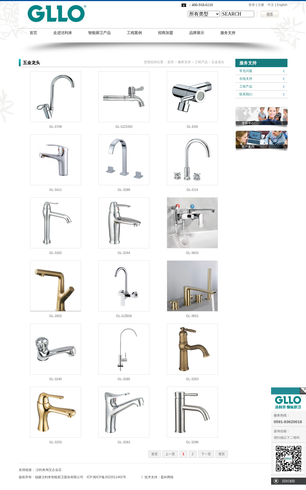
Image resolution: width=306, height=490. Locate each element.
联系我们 (245, 94)
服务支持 (227, 33)
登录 (252, 5)
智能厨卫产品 (99, 33)
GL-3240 (55, 379)
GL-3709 (55, 127)
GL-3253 (55, 442)
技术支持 (151, 477)
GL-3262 (55, 253)
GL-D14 (192, 190)
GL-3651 (192, 316)
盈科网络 (167, 477)
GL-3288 (124, 190)
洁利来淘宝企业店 (49, 470)
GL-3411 (55, 190)
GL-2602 (55, 316)
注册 (261, 5)
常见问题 (245, 71)
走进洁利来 (62, 33)
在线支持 (245, 79)
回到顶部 (288, 481)
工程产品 (245, 86)
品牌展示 (196, 33)
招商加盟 (165, 33)
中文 (271, 5)
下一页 (206, 454)
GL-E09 (192, 127)
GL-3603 (192, 253)
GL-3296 (192, 442)
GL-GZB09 (124, 316)
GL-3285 (124, 379)
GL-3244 (124, 253)
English (282, 5)
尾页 (221, 454)
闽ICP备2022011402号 (109, 477)
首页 (33, 33)
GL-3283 (124, 442)
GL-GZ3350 (123, 127)
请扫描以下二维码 (287, 438)
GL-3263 (192, 379)
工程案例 (134, 33)
